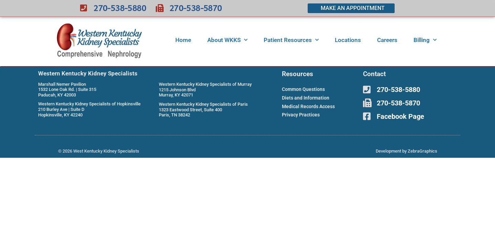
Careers (387, 40)
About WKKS (227, 39)
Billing (425, 39)
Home (183, 40)
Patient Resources (291, 39)
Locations (348, 40)
